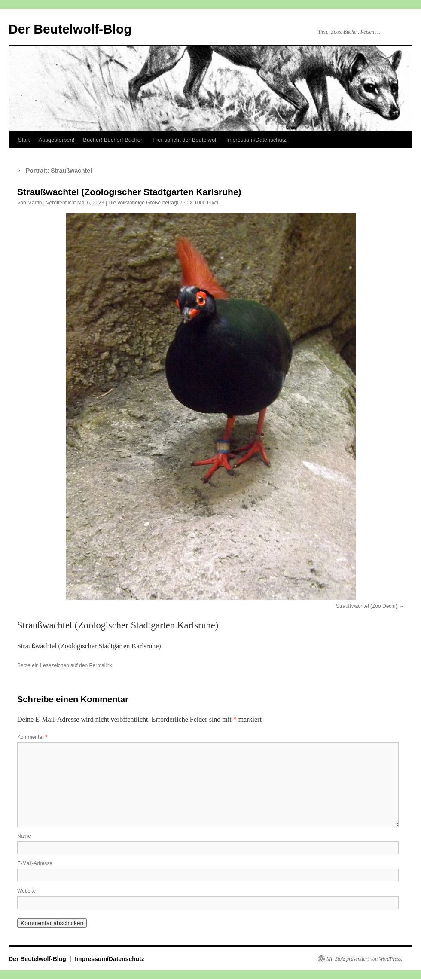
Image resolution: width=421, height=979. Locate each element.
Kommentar (32, 737)
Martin (34, 203)
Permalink (100, 665)
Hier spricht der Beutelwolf (185, 140)
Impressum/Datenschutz (256, 140)
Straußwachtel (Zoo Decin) (366, 606)
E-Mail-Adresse (34, 863)
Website (26, 891)
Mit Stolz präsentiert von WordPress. (364, 959)
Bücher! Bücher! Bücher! (113, 140)
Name (24, 836)
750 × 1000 (192, 203)
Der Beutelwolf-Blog (70, 29)
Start (24, 140)
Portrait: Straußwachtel (54, 170)
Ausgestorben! (56, 140)
